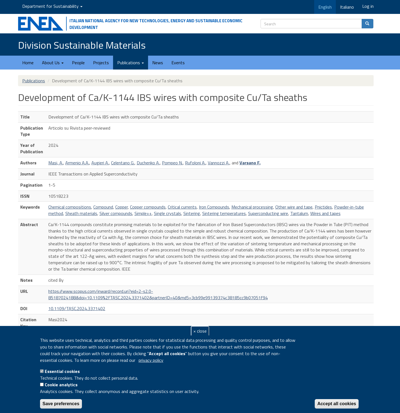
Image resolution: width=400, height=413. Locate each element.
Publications (130, 62)
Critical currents (182, 207)
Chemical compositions (69, 207)
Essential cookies (62, 371)
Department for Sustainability (52, 6)
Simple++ (143, 213)
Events (178, 62)
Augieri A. (100, 162)
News (157, 62)
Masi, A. (55, 162)
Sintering (191, 213)
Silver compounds (115, 213)
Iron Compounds (214, 207)
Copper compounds (148, 207)
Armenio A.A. (77, 162)
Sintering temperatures (224, 213)
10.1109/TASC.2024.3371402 (76, 308)
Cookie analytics (61, 384)
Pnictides (323, 207)
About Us (53, 62)
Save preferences (60, 403)
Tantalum (299, 213)
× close (200, 331)
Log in (368, 6)
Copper (121, 207)
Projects (101, 62)
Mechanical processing (252, 207)
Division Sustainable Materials (82, 45)
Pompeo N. (172, 162)
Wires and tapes (325, 213)
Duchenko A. (148, 162)
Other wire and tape (293, 207)
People (78, 62)
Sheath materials (81, 213)
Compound (103, 207)
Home (28, 62)
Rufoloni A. (195, 162)
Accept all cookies (336, 403)
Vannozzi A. (218, 162)
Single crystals (167, 213)
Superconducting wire (268, 213)
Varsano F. (250, 162)
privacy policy (151, 360)
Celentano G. (122, 162)
